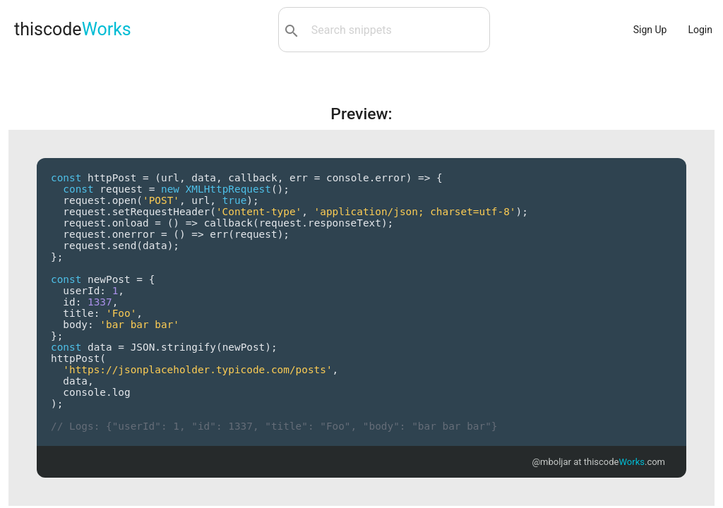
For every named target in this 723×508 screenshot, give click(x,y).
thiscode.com (624, 461)
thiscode (72, 29)
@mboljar (551, 461)
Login (700, 29)
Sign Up (650, 29)
